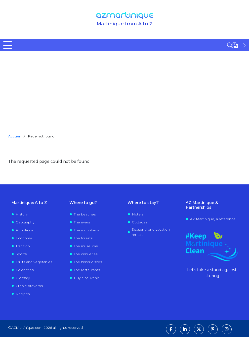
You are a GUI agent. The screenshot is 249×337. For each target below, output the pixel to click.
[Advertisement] (124, 88)
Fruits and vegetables (34, 262)
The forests (83, 238)
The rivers (82, 222)
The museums (86, 246)
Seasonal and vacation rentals (151, 231)
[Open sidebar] (237, 45)
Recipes (23, 294)
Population (25, 230)
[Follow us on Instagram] (227, 329)
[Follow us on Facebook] (171, 329)
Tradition (23, 246)
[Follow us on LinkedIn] (185, 329)
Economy (24, 238)
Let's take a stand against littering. (212, 272)
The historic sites (88, 262)
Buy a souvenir (86, 278)
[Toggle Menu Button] (7, 45)
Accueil (14, 136)
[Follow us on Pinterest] (213, 329)
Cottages (139, 222)
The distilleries (85, 254)
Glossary (23, 278)
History (22, 214)
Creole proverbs (29, 286)
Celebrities (25, 270)
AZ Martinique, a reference (213, 219)
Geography (25, 222)
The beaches (85, 214)
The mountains (86, 230)
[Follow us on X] (199, 329)
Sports (21, 254)
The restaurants (87, 270)
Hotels (137, 214)
